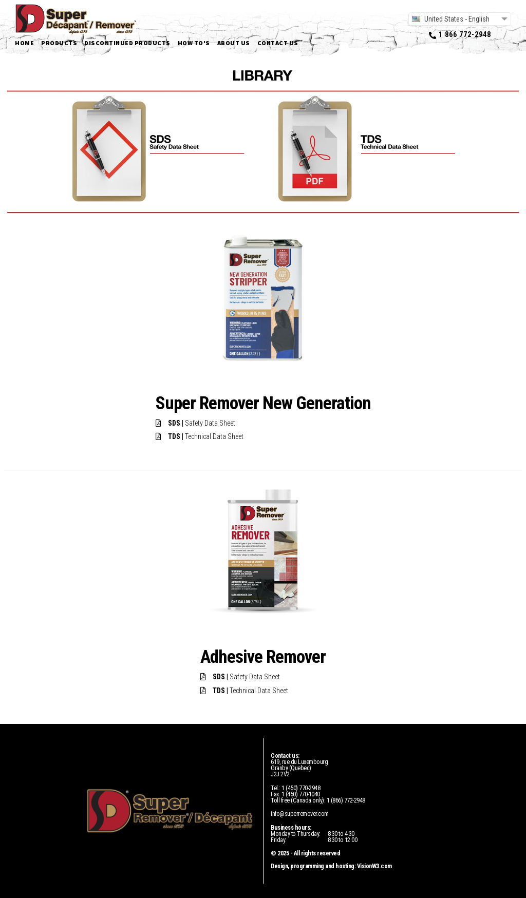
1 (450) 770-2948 (300, 788)
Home (24, 43)
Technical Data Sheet (205, 436)
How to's (194, 43)
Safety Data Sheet (201, 423)
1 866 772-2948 (465, 34)
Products (59, 43)
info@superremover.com (300, 813)
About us (233, 43)
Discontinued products (127, 43)
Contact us (277, 43)
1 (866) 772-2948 (346, 800)
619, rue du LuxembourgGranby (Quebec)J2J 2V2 (299, 768)
